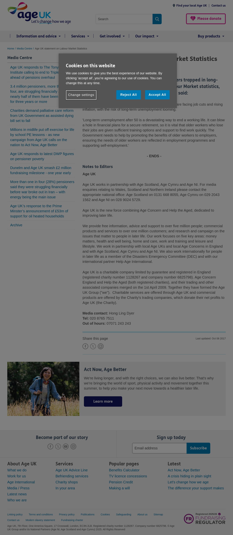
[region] (118, 80)
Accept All (157, 95)
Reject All (128, 95)
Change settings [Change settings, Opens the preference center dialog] (81, 95)
